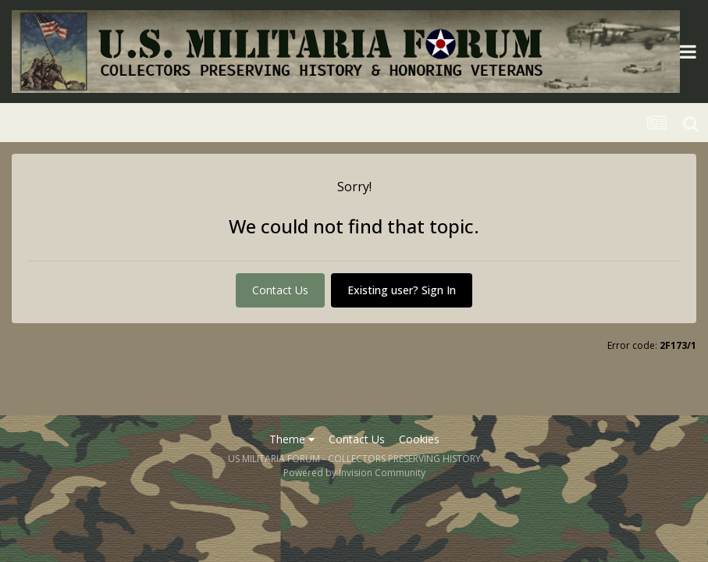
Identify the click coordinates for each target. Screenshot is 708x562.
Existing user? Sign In (401, 290)
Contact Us (280, 290)
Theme (292, 439)
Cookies (419, 439)
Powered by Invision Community (354, 472)
